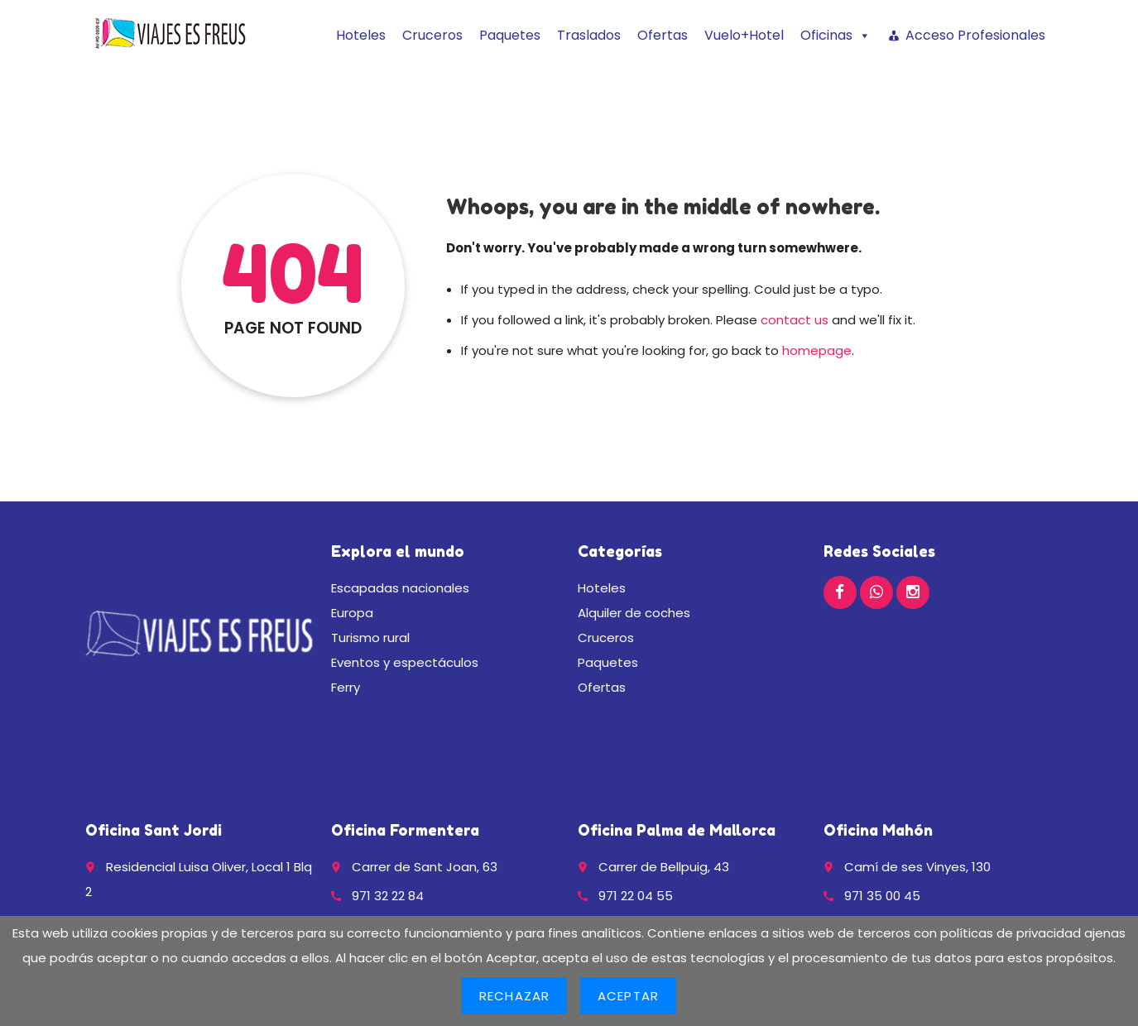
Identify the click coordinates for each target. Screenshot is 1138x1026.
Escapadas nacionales (400, 588)
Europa (352, 612)
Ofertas (662, 35)
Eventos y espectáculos (404, 662)
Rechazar (514, 995)
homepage (817, 350)
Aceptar (628, 995)
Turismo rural (370, 637)
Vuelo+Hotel (744, 35)
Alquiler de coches (634, 612)
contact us (794, 319)
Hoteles (361, 35)
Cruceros (432, 35)
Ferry (345, 687)
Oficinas (835, 35)
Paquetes (509, 35)
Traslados (589, 35)
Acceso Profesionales (975, 35)
